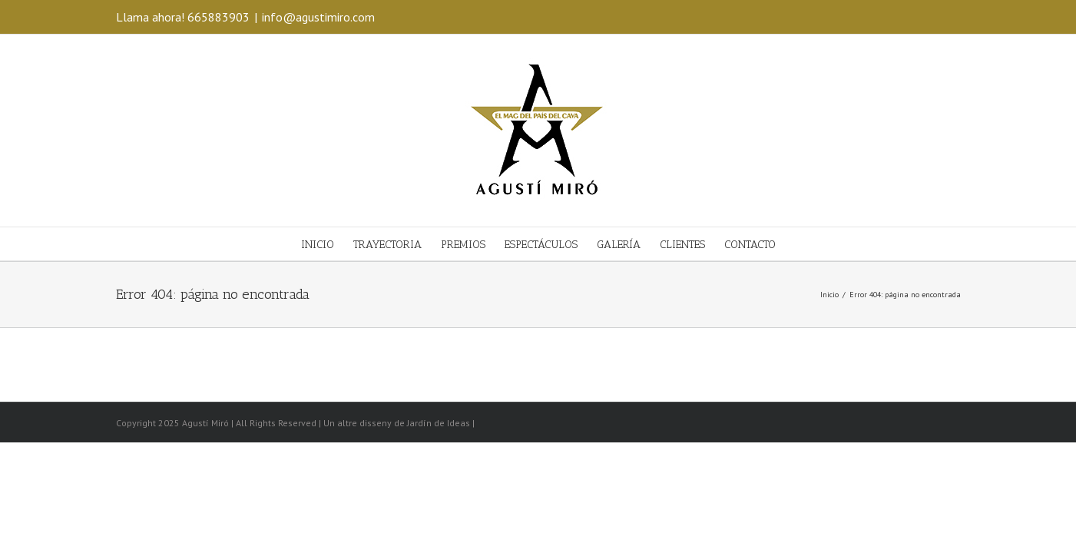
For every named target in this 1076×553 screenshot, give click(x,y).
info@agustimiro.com (318, 17)
